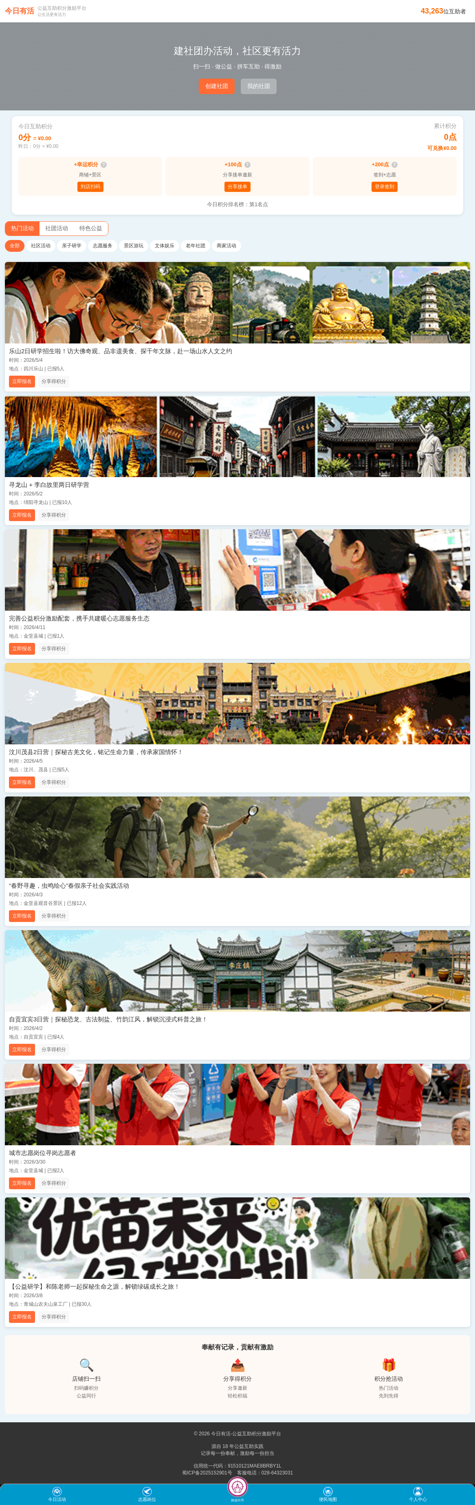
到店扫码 (90, 186)
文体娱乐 (164, 246)
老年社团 (195, 246)
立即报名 (22, 381)
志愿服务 (102, 246)
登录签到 (384, 186)
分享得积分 (54, 381)
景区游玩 (133, 246)
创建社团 (216, 86)
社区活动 (41, 246)
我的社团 (258, 86)
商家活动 (226, 246)
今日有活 (19, 11)
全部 (15, 246)
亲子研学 (71, 246)
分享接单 (237, 186)
